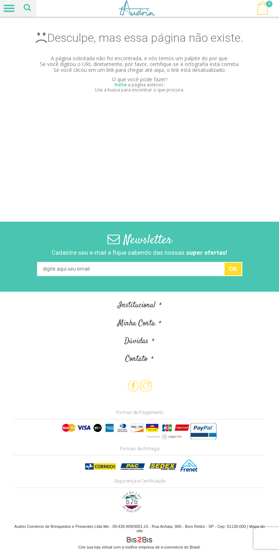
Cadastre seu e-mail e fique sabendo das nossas (139, 252)
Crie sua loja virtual (95, 547)
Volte (120, 85)
